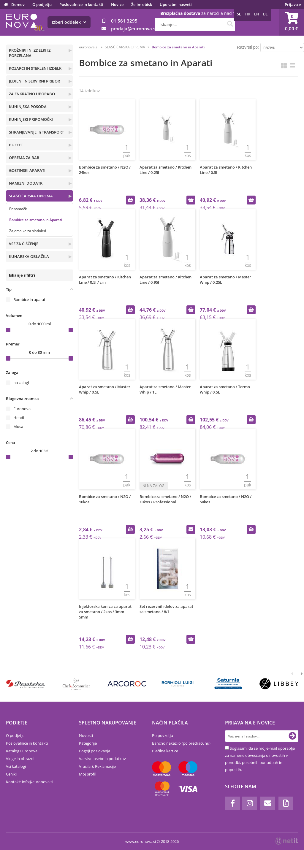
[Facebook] (232, 803)
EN (256, 14)
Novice (117, 4)
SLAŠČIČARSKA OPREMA (31, 196)
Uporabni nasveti (176, 4)
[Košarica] (291, 22)
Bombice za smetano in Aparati (35, 219)
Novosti (86, 735)
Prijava (293, 4)
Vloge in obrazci (20, 758)
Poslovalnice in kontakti (81, 4)
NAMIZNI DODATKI (26, 183)
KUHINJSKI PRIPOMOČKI (31, 119)
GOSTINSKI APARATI (27, 170)
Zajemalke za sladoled (27, 230)
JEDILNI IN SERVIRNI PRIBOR (34, 81)
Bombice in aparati (29, 299)
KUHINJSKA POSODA (28, 106)
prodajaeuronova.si (133, 28)
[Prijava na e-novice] (292, 736)
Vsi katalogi (16, 766)
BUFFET (16, 145)
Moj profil (87, 774)
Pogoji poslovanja (94, 751)
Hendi (18, 417)
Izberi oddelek (69, 22)
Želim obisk (141, 4)
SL (239, 14)
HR (247, 14)
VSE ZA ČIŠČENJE (23, 243)
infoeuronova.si (37, 781)
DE (265, 14)
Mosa (18, 426)
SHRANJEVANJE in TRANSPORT (36, 132)
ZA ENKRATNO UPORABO (32, 93)
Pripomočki (18, 208)
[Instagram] (249, 803)
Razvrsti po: (248, 47)
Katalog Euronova (21, 751)
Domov (18, 4)
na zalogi (21, 382)
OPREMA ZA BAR (24, 157)
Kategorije (88, 743)
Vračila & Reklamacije (97, 766)
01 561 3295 (124, 21)
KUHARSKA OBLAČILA (29, 256)
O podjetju (42, 4)
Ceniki (11, 774)
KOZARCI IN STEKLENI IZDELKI (36, 68)
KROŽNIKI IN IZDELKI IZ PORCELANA (29, 52)
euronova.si (88, 47)
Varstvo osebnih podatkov (102, 758)
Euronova (22, 408)
